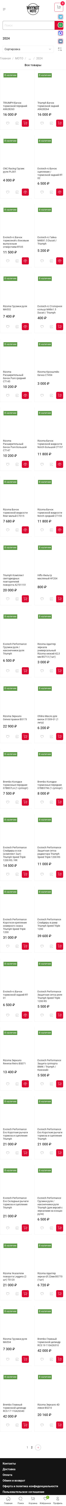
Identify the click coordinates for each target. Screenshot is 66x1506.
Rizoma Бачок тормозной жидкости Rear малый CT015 (15, 512)
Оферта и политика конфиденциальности (30, 1486)
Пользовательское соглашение (23, 1492)
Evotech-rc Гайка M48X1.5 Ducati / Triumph (47, 240)
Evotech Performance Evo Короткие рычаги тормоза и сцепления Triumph (15, 1134)
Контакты (9, 1463)
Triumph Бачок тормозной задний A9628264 (48, 106)
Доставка (9, 1469)
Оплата (7, 1475)
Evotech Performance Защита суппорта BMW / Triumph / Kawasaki (49, 1065)
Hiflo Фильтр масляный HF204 (47, 577)
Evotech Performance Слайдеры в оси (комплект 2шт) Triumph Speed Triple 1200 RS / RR (15, 854)
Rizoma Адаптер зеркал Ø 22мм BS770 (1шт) (49, 1276)
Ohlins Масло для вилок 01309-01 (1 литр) (47, 719)
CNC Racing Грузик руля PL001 (13, 170)
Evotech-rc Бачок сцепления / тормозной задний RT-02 (50, 173)
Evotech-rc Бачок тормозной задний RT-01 (15, 995)
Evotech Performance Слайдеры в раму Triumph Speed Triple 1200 (49, 924)
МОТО (19, 58)
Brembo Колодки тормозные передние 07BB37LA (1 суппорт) (15, 785)
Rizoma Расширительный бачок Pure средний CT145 (14, 376)
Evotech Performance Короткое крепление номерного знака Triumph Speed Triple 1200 (15, 926)
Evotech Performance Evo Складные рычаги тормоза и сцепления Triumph (16, 1203)
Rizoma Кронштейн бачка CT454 (48, 373)
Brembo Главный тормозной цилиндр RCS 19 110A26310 (49, 1342)
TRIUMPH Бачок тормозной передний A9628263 (15, 106)
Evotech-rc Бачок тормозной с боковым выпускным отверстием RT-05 (16, 242)
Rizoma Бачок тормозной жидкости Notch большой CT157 (50, 444)
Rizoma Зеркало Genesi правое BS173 (15, 718)
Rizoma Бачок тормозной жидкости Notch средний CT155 (49, 512)
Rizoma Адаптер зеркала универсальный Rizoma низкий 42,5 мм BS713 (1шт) (48, 650)
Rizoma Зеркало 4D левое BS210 (48, 1406)
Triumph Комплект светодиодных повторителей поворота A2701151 (14, 580)
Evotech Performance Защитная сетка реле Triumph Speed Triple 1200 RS (49, 996)
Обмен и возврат (14, 1480)
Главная (5, 58)
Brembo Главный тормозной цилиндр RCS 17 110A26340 (14, 1408)
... (30, 58)
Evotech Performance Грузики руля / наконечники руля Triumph (15, 649)
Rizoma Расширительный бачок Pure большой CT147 (15, 445)
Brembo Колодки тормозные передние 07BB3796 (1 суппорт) (49, 785)
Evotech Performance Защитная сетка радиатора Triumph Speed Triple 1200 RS (49, 852)
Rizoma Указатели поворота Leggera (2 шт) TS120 (14, 1276)
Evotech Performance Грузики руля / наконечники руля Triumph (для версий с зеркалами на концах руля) (49, 1206)
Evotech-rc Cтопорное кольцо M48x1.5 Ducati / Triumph (49, 309)
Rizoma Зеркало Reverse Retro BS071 (14, 1062)
